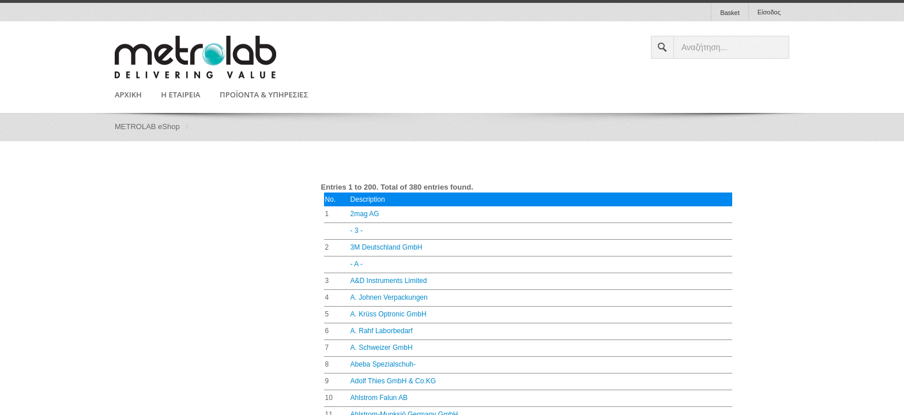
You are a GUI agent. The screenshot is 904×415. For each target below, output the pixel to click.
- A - (357, 264)
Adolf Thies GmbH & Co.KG (393, 381)
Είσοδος (769, 12)
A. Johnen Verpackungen (389, 297)
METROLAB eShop (147, 126)
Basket (730, 12)
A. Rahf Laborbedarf (382, 331)
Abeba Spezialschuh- (383, 364)
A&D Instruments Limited (389, 281)
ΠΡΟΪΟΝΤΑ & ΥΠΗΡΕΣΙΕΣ (264, 95)
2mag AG (365, 214)
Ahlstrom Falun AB (379, 398)
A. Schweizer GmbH (382, 348)
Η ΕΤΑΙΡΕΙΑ (180, 95)
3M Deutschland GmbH (387, 247)
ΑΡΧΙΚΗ (128, 95)
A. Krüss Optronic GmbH (389, 314)
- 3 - (357, 231)
